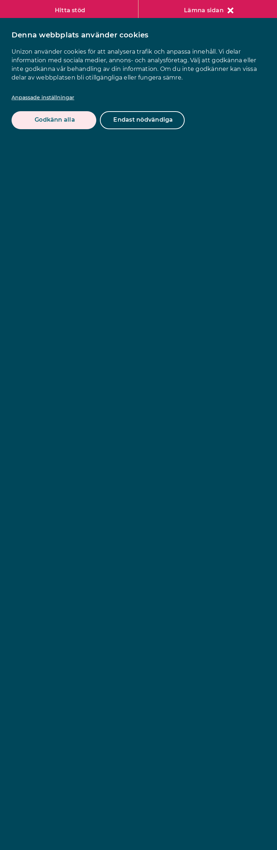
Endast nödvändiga (143, 119)
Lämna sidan (209, 10)
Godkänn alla (55, 119)
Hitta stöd (70, 10)
